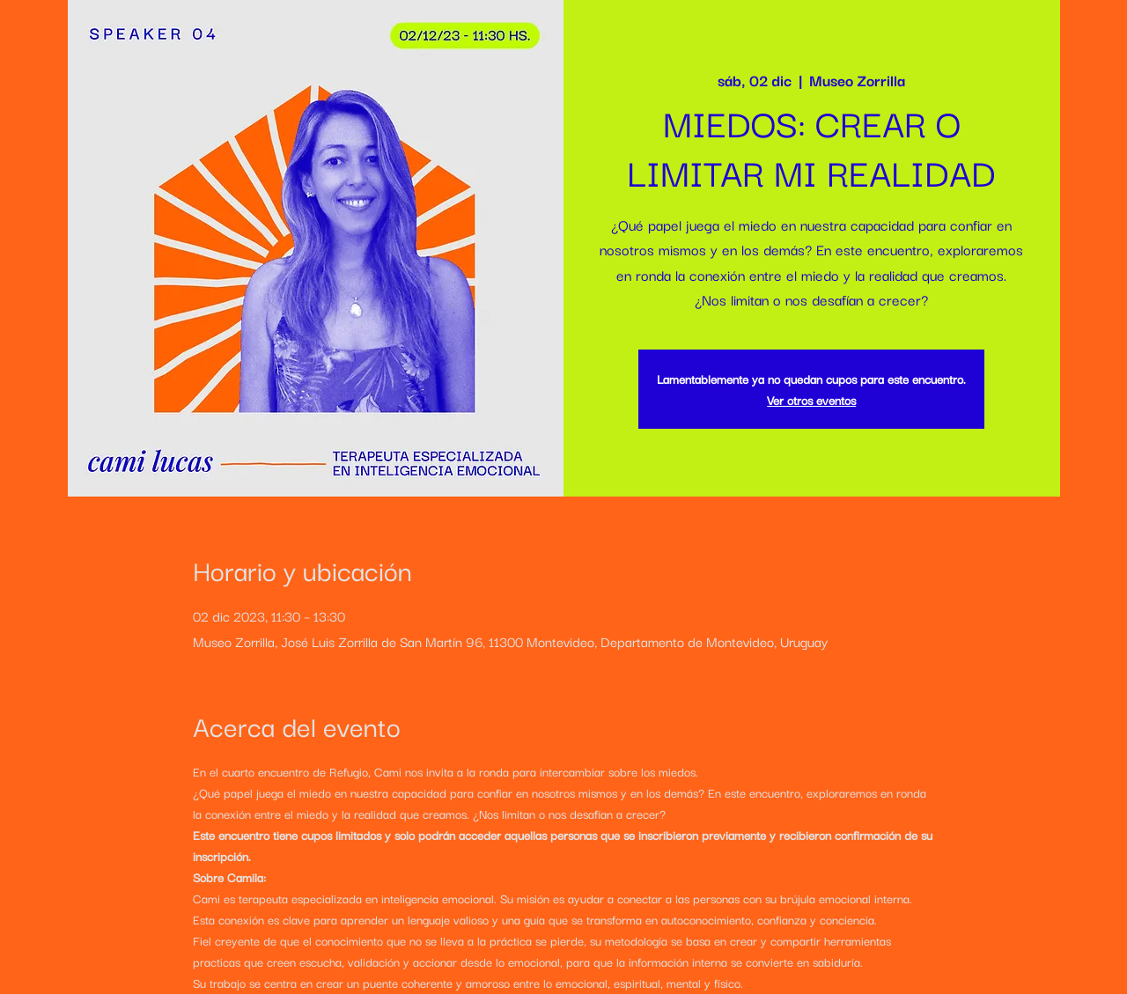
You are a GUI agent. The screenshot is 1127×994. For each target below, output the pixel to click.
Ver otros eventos (811, 399)
